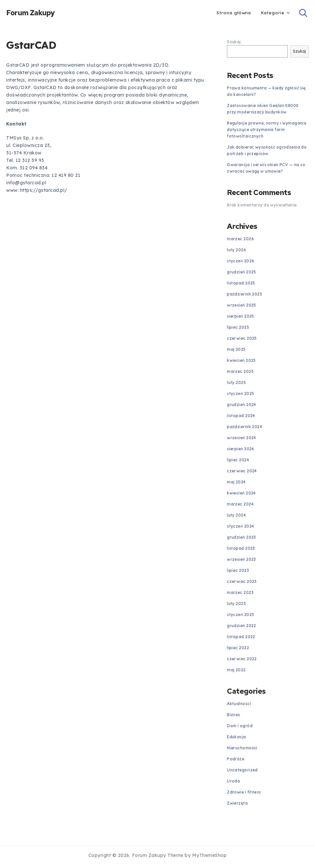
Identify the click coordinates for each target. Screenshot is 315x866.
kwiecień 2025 (241, 360)
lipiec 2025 (238, 327)
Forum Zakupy (30, 13)
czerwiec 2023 (242, 581)
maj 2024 (236, 481)
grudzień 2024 (241, 404)
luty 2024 (236, 515)
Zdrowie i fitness (244, 792)
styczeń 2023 (240, 614)
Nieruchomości (242, 747)
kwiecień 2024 (241, 493)
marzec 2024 (240, 504)
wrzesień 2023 (241, 559)
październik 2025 (244, 294)
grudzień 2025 (241, 271)
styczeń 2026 (240, 260)
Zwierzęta (237, 803)
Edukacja (236, 736)
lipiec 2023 (238, 570)
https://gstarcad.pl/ (43, 190)
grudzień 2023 (241, 537)
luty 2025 (236, 382)
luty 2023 (236, 603)
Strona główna (234, 12)
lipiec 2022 (238, 647)
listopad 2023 (241, 548)
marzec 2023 (240, 592)
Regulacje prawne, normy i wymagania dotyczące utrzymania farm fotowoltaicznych (266, 129)
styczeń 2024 (240, 526)
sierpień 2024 (240, 448)
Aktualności (239, 703)
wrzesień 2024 (241, 437)
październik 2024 (244, 426)
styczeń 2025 (240, 393)
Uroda (233, 781)
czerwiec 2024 (242, 470)
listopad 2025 (241, 283)
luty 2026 (236, 249)
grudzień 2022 (241, 625)
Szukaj (234, 41)
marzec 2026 (240, 238)
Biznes (233, 714)
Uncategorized (242, 770)
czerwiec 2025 (242, 338)
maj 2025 (236, 349)
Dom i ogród (240, 725)
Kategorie (272, 12)
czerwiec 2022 (242, 658)
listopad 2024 (241, 415)
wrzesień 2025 (241, 305)
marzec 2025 (240, 371)
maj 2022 (236, 669)
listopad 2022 (241, 636)
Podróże (235, 758)
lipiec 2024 (238, 459)
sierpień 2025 (240, 316)
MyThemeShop (209, 855)
